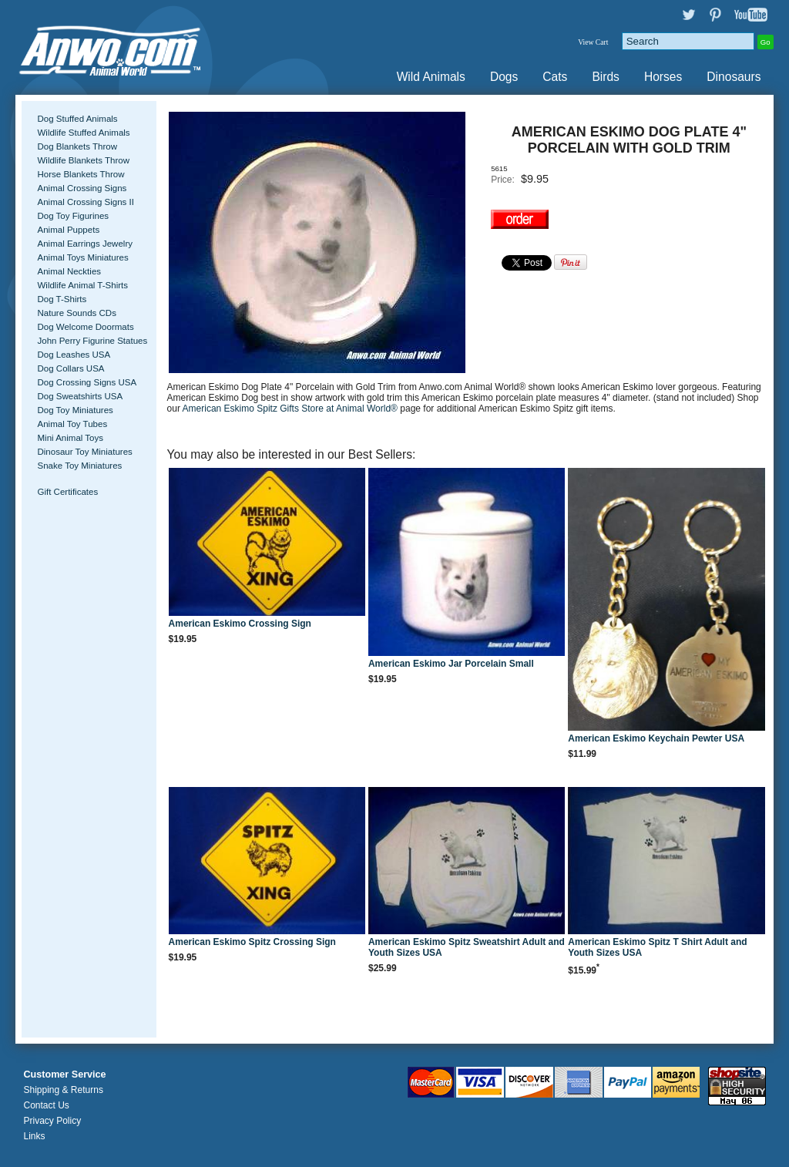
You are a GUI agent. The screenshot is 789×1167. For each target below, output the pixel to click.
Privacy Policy (52, 1120)
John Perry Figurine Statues (92, 340)
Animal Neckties (69, 271)
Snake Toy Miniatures (79, 465)
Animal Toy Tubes (72, 424)
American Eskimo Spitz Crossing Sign (252, 942)
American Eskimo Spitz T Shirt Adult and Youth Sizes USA (657, 947)
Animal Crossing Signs (81, 188)
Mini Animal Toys (70, 437)
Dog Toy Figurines (73, 215)
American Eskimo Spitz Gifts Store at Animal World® (292, 408)
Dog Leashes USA (73, 354)
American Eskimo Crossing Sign (240, 623)
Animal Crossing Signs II (85, 202)
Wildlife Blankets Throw (83, 160)
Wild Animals (431, 76)
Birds (605, 76)
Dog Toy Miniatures (74, 410)
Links (34, 1136)
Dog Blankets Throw (76, 146)
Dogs (504, 76)
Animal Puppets (68, 229)
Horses (663, 76)
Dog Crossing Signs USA (86, 382)
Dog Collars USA (70, 368)
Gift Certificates (67, 491)
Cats (554, 76)
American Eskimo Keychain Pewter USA (656, 738)
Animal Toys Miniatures (82, 257)
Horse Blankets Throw (80, 174)
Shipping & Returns (62, 1090)
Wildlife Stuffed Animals (83, 132)
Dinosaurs (733, 76)
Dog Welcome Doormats (85, 326)
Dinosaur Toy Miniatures (84, 451)
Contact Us (46, 1105)
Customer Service (64, 1074)
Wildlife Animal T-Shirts (82, 285)
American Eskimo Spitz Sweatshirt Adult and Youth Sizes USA (466, 947)
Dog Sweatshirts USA (80, 396)
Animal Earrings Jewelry (85, 243)
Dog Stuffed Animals (77, 118)
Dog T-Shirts (61, 299)
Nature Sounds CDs (76, 313)
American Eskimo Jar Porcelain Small (451, 663)
